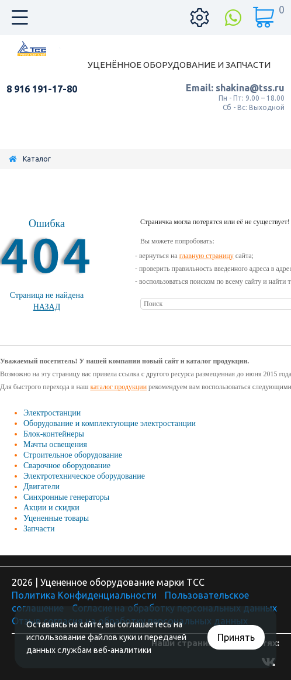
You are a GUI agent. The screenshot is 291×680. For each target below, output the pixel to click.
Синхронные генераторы (66, 497)
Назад (47, 307)
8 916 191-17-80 (41, 89)
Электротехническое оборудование (84, 476)
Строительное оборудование (72, 455)
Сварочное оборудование (66, 465)
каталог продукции (118, 387)
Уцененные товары (56, 518)
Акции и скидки (51, 507)
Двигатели (41, 486)
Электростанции (52, 412)
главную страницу (206, 256)
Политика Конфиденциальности (84, 595)
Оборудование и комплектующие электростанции (109, 423)
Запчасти (39, 528)
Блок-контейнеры (53, 434)
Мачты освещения (55, 444)
